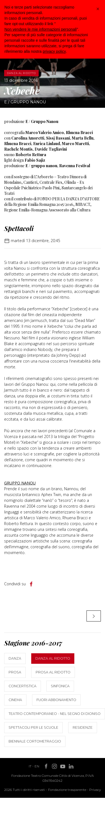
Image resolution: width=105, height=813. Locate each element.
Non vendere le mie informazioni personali (40, 29)
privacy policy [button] (54, 51)
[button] (97, 8)
